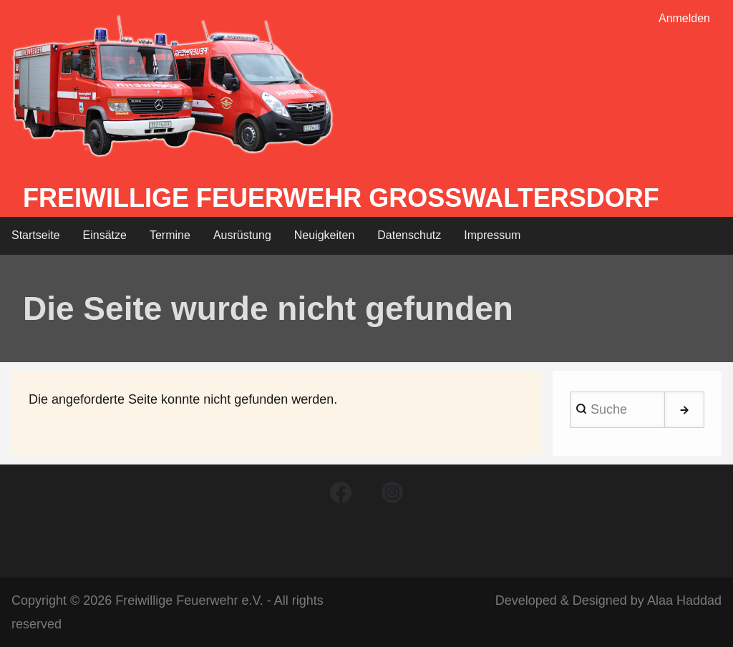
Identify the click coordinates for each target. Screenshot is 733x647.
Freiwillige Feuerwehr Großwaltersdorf (341, 198)
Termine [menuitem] (170, 235)
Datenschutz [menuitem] (409, 235)
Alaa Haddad (684, 600)
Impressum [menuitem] (492, 235)
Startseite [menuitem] (35, 235)
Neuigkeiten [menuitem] (324, 235)
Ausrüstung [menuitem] (242, 235)
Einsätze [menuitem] (105, 235)
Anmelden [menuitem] (684, 18)
